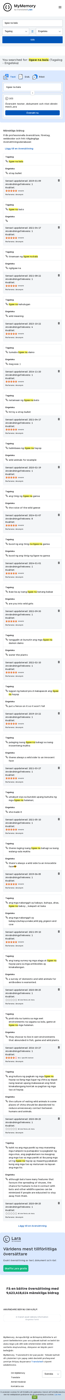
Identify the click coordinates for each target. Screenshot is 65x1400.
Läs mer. (57, 1394)
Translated (37, 1361)
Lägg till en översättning (19, 148)
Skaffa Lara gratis (16, 1268)
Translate (15, 1377)
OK (34, 1397)
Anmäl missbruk (18, 1382)
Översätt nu (32, 112)
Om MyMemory (18, 1373)
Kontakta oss (17, 1386)
